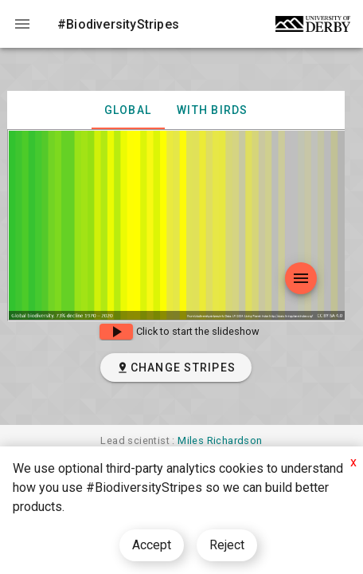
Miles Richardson (220, 440)
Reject (226, 544)
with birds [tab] (212, 110)
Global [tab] (128, 110)
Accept (151, 544)
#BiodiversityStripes (118, 24)
